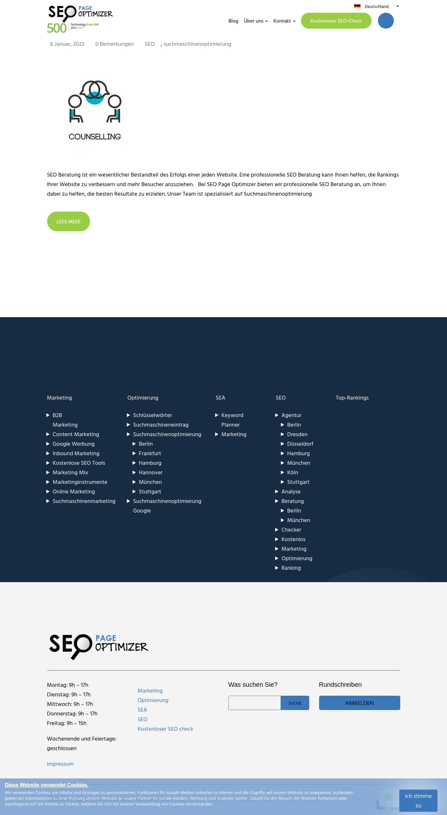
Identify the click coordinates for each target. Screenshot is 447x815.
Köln (292, 472)
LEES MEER (69, 221)
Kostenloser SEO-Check (336, 20)
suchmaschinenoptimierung (197, 43)
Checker (291, 529)
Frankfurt (150, 453)
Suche (294, 703)
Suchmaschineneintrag (161, 424)
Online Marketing (74, 491)
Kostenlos (293, 539)
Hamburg (150, 462)
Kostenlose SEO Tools (79, 462)
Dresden (297, 434)
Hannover (151, 472)
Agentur (292, 415)
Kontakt (282, 20)
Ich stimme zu (418, 800)
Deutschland (377, 6)
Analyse (291, 491)
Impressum (60, 763)
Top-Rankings (352, 397)
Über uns (253, 20)
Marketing (59, 397)
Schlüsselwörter (152, 415)
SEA (220, 397)
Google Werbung (74, 443)
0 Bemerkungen (115, 43)
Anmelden (359, 703)
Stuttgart (150, 491)
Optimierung (143, 397)
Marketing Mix (70, 472)
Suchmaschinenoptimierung (167, 434)
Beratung (293, 501)
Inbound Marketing (76, 453)
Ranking (291, 567)
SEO (150, 43)
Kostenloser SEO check (165, 728)
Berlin (146, 443)
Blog (233, 20)
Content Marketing (76, 434)
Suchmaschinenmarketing (84, 501)
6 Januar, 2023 (68, 43)
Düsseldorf (300, 443)
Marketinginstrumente (80, 481)
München (150, 481)
